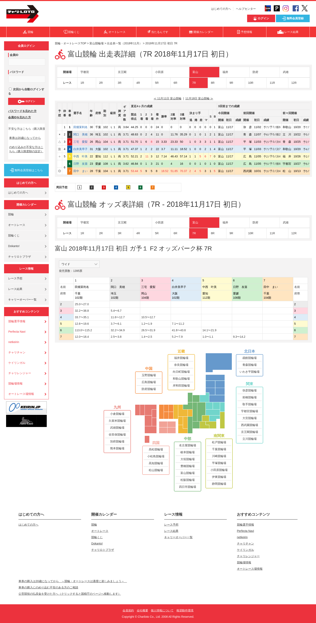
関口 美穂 (80, 134)
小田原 (159, 72)
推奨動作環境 (184, 610)
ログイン (26, 101)
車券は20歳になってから (25, 137)
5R (157, 82)
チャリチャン (16, 352)
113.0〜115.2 (83, 330)
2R (101, 82)
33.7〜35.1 (82, 317)
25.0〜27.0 (82, 304)
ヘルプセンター (246, 8)
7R (194, 82)
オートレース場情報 (21, 393)
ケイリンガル (16, 362)
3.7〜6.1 (116, 323)
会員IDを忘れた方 (19, 117)
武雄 (286, 72)
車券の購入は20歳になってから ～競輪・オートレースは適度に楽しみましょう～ (72, 581)
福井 (225, 72)
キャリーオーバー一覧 (22, 299)
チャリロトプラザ (19, 256)
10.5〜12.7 (148, 317)
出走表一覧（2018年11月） (124, 43)
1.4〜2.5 (146, 336)
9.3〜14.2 (239, 336)
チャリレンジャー (19, 373)
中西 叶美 (80, 156)
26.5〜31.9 (148, 330)
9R (231, 82)
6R (175, 82)
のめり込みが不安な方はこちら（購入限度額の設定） (26, 149)
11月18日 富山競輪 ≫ (199, 98)
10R (250, 82)
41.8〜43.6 (179, 330)
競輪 (11, 214)
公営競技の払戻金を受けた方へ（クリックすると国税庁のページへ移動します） (69, 593)
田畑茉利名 (80, 127)
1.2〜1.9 (146, 323)
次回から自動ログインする (26, 91)
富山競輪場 (96, 43)
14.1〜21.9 (209, 330)
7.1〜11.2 (178, 323)
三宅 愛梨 (80, 141)
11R (272, 82)
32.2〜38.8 (82, 310)
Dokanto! (14, 246)
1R (82, 82)
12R (294, 82)
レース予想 (15, 278)
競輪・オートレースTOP (70, 43)
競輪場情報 (15, 383)
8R (213, 82)
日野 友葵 (80, 163)
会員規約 (128, 610)
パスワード (17, 72)
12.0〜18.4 (82, 336)
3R (119, 82)
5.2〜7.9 (177, 336)
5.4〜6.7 (116, 310)
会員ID (14, 55)
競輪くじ (14, 235)
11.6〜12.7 (118, 317)
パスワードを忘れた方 (22, 111)
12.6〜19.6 (82, 323)
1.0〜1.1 (207, 336)
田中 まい (80, 171)
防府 (255, 72)
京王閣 (122, 72)
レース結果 (15, 289)
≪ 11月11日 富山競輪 (167, 98)
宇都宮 (84, 72)
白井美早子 (80, 149)
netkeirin (13, 342)
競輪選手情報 (16, 321)
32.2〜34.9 (118, 330)
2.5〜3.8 (116, 336)
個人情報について (162, 610)
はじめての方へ (221, 8)
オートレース (16, 225)
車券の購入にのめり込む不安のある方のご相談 (48, 587)
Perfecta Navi (16, 331)
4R (138, 82)
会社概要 (142, 610)
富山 (195, 72)
